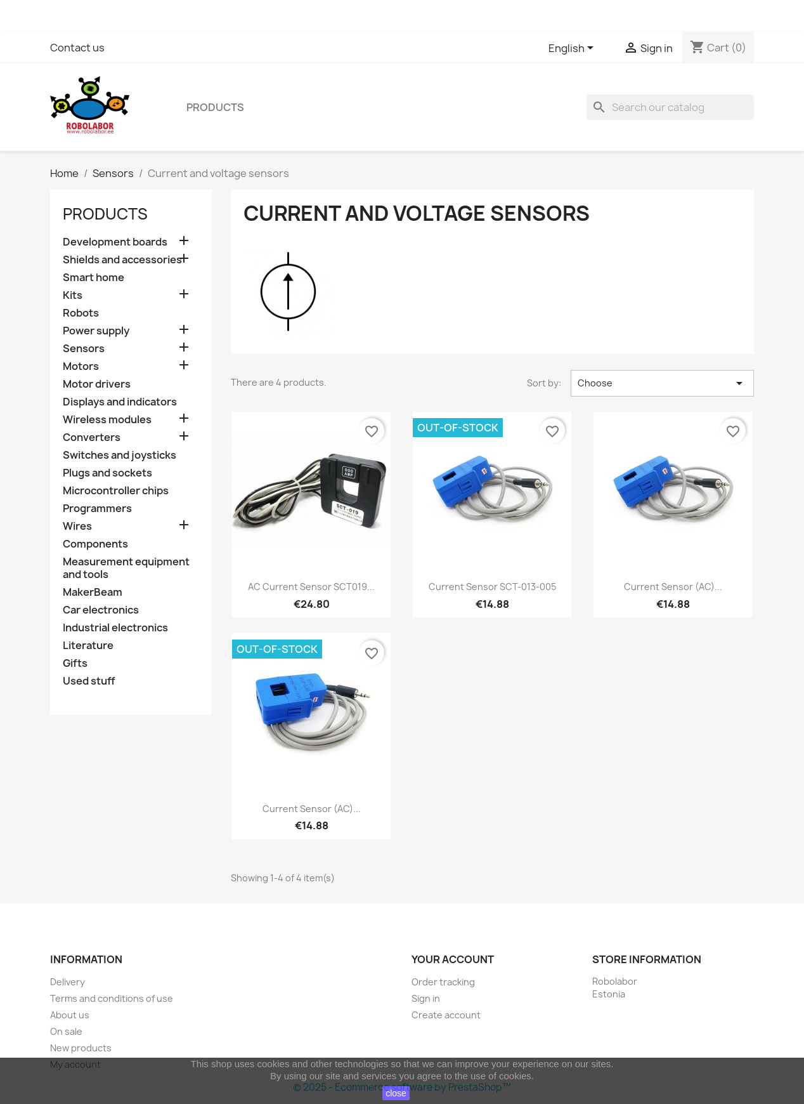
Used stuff (89, 681)
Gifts (75, 663)
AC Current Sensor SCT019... (311, 587)
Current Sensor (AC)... (673, 587)
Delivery (67, 982)
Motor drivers (97, 384)
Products (215, 107)
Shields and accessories (122, 259)
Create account (446, 1015)
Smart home (93, 277)
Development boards (115, 242)
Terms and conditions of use (111, 998)
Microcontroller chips (116, 490)
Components (95, 544)
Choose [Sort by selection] (662, 383)
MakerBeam (92, 592)
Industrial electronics (115, 627)
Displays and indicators (120, 402)
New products (81, 1048)
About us (69, 1015)
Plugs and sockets (107, 473)
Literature (88, 645)
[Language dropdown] (573, 48)
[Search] (670, 107)
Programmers (97, 508)
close (396, 1093)
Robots (81, 313)
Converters (91, 437)
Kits (72, 295)
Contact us (77, 48)
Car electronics (101, 610)
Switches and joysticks (119, 455)
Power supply (96, 331)
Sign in (426, 998)
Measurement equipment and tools (126, 568)
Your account (453, 959)
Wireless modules (107, 419)
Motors (81, 366)
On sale (66, 1031)
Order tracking (443, 982)
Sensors (84, 348)
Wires (77, 526)
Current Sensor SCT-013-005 (492, 587)
